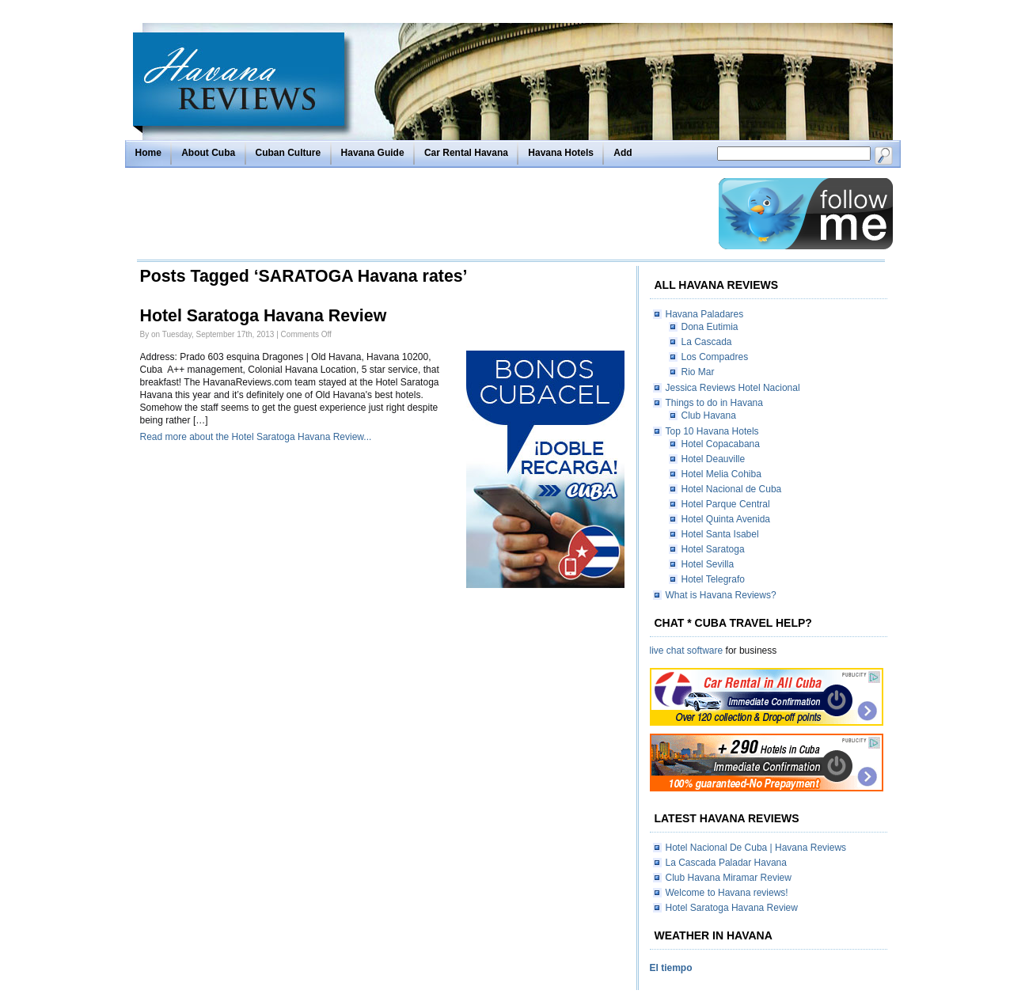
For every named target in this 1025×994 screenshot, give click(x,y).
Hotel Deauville (713, 459)
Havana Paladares (705, 314)
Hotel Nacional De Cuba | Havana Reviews (756, 847)
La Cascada (706, 341)
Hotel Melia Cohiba (721, 474)
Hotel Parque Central (725, 504)
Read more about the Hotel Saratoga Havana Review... (256, 436)
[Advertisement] (423, 213)
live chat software (686, 650)
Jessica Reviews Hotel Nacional (733, 387)
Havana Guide (372, 152)
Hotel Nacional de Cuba (731, 489)
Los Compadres (715, 356)
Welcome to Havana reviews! (727, 892)
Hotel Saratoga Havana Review (263, 315)
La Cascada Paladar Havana (726, 862)
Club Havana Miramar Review (729, 877)
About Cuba (208, 152)
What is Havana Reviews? (721, 595)
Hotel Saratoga (713, 549)
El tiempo (671, 967)
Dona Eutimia (709, 326)
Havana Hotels (561, 152)
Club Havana (708, 415)
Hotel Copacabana (720, 444)
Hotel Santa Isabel (720, 534)
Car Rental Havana (466, 152)
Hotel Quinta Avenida (726, 519)
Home (148, 152)
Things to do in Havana (714, 402)
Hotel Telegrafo (713, 579)
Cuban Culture (288, 152)
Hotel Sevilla (708, 564)
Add (622, 152)
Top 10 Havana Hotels (712, 431)
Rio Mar (698, 371)
